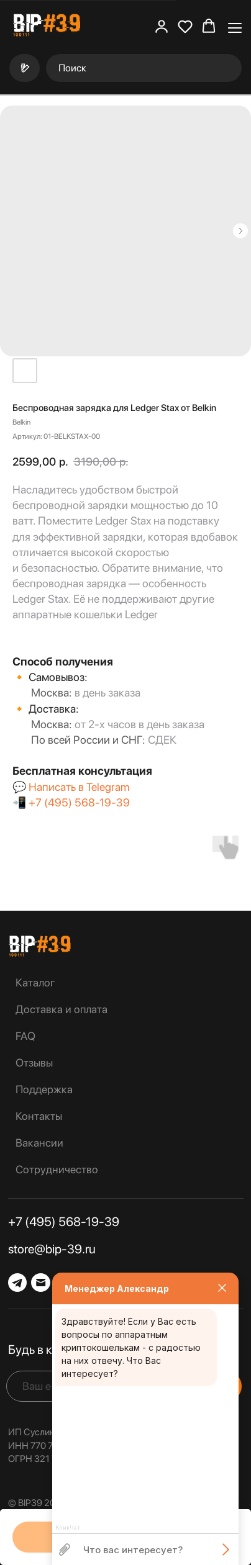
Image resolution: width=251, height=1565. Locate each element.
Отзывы (34, 1062)
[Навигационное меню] (235, 26)
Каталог (35, 982)
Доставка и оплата (61, 1009)
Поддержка (44, 1089)
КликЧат (67, 1528)
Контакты (39, 1115)
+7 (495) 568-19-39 (79, 802)
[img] (39, 946)
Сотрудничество (57, 1169)
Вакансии (39, 1142)
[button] (161, 26)
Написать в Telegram (79, 786)
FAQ (25, 1035)
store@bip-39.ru (52, 1249)
